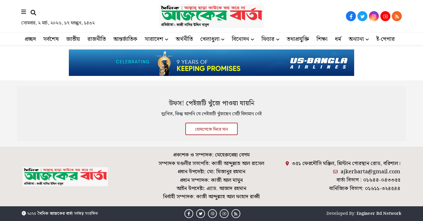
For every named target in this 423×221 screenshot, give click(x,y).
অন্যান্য (356, 39)
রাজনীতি (96, 39)
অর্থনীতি (184, 39)
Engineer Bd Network (379, 213)
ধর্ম (338, 39)
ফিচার (268, 39)
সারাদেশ (154, 39)
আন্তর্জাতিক (125, 39)
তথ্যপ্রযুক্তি (298, 39)
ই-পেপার (385, 39)
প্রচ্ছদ (30, 39)
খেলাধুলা (209, 39)
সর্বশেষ (51, 39)
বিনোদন (240, 39)
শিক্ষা (322, 39)
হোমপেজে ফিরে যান (211, 129)
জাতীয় (73, 39)
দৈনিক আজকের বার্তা (55, 213)
